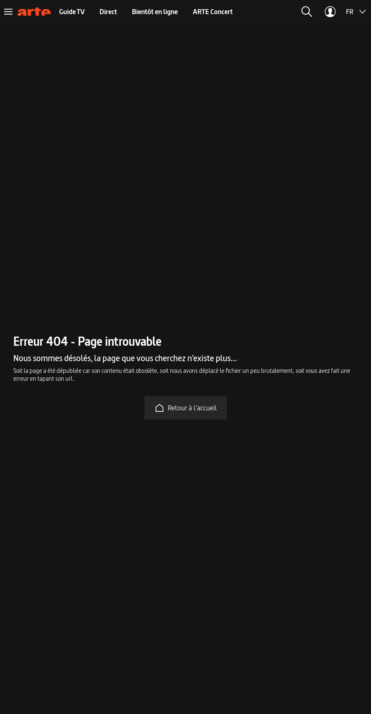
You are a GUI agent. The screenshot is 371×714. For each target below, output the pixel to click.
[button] (307, 11)
